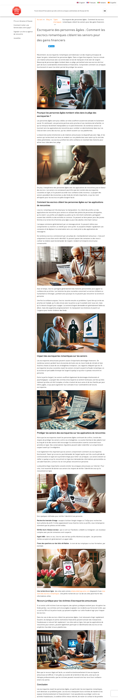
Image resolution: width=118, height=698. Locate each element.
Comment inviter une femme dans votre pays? (22, 26)
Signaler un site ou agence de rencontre (23, 33)
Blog (48, 19)
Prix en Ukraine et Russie (23, 21)
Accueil (39, 19)
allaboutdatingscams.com (80, 591)
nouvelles (17, 38)
